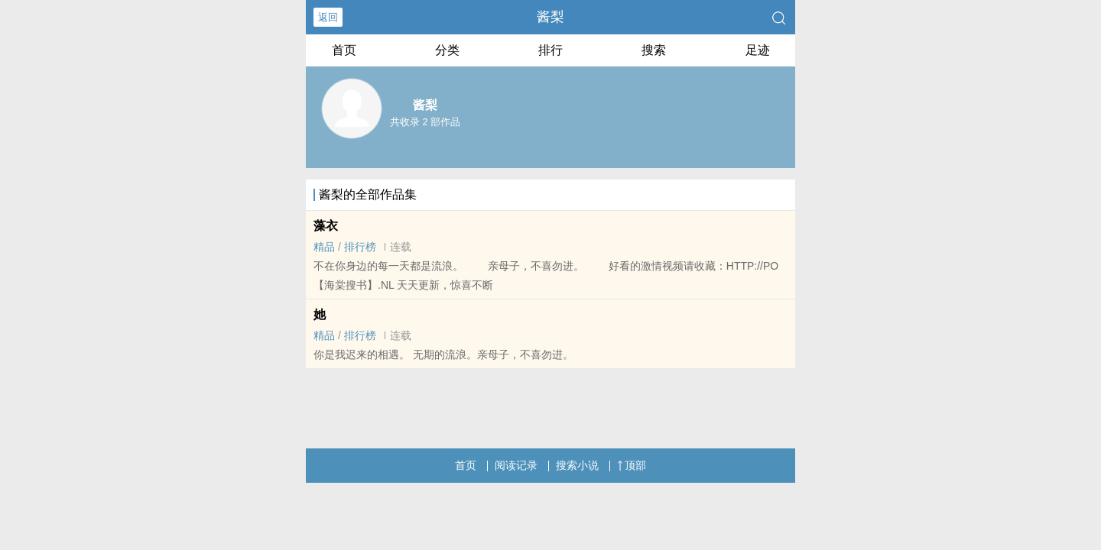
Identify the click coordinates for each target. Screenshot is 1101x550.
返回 (328, 17)
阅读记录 (516, 465)
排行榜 (360, 247)
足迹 (757, 50)
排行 (550, 50)
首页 (344, 50)
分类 (447, 50)
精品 (324, 247)
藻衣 (325, 225)
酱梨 (550, 16)
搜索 (653, 50)
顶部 (631, 465)
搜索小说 (577, 465)
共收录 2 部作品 (425, 122)
